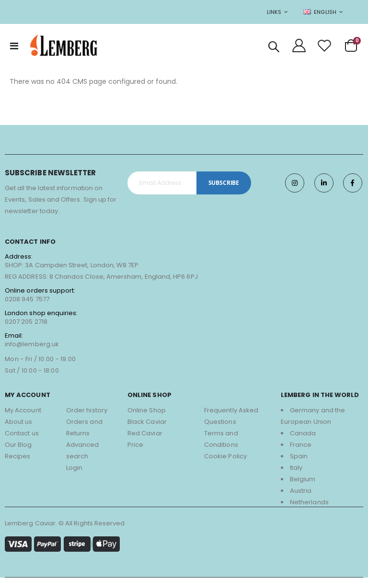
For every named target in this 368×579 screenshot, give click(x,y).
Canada (303, 434)
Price (135, 446)
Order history (86, 411)
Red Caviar (144, 434)
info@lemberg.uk (32, 345)
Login (74, 469)
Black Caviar (147, 423)
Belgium (302, 480)
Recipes (17, 457)
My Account (23, 411)
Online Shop (146, 411)
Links (274, 12)
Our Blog (18, 446)
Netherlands (309, 503)
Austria (300, 492)
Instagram (294, 184)
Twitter (323, 184)
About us (19, 423)
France (300, 446)
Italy (296, 469)
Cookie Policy (225, 457)
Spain (299, 457)
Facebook (352, 184)
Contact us (22, 434)
